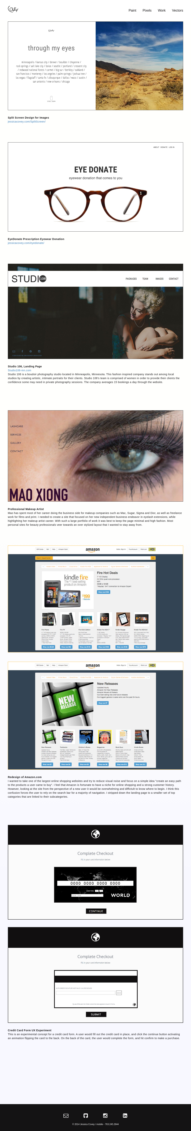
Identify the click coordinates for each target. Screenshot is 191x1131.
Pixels (147, 10)
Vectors (177, 10)
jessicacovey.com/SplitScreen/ (27, 121)
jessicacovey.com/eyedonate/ (26, 242)
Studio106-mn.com (19, 370)
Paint (132, 10)
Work (162, 10)
